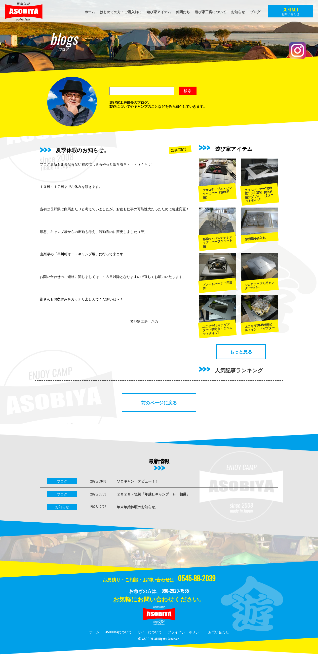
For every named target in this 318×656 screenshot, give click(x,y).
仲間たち (183, 11)
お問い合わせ (218, 631)
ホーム (89, 11)
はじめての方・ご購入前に (121, 11)
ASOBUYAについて (118, 631)
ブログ (255, 11)
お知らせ (238, 11)
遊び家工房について (210, 11)
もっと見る (241, 351)
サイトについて (150, 631)
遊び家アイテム (159, 11)
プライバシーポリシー (185, 631)
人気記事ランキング (239, 370)
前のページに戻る (159, 402)
